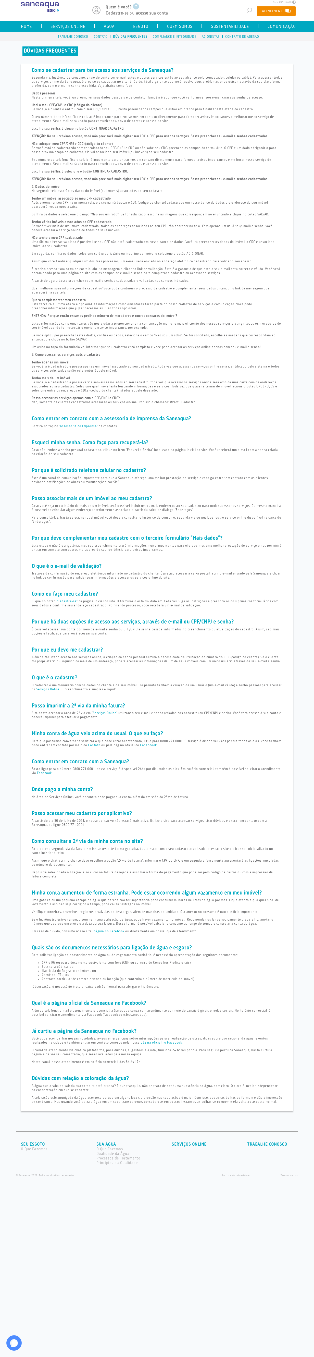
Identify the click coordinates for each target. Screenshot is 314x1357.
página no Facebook (109, 931)
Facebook (44, 773)
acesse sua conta (152, 13)
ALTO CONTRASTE (284, 2)
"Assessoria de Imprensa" (78, 426)
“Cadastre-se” (67, 601)
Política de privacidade (236, 1175)
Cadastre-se (117, 13)
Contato (94, 745)
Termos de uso (289, 1175)
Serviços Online (48, 689)
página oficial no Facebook (161, 1042)
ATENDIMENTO (276, 11)
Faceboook (148, 745)
